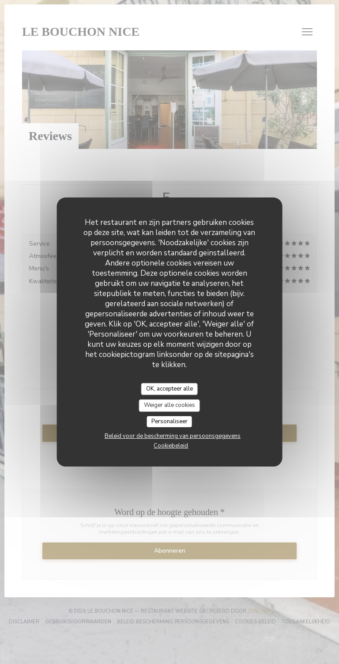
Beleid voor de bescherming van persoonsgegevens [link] (173, 436)
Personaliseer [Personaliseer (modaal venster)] (169, 421)
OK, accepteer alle (169, 389)
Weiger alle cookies (169, 405)
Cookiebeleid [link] (171, 446)
